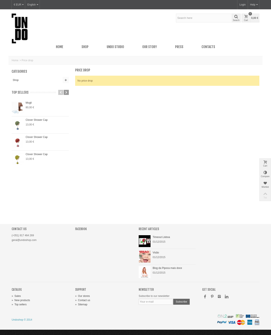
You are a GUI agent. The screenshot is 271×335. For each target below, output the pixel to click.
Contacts (208, 47)
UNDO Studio (115, 47)
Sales (16, 296)
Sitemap (81, 304)
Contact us (82, 300)
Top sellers (20, 92)
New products (21, 300)
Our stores (82, 296)
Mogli (29, 102)
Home (59, 47)
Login (242, 4)
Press (179, 47)
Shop (85, 47)
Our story (149, 47)
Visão (156, 252)
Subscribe (181, 301)
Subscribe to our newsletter (154, 296)
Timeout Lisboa (161, 237)
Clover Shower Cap (37, 119)
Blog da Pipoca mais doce (167, 268)
